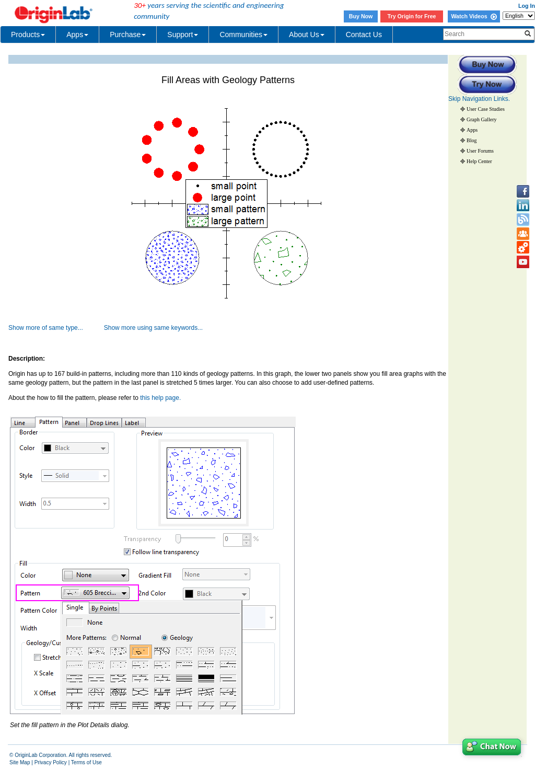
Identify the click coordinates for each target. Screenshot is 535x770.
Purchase (128, 34)
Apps (77, 34)
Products (28, 34)
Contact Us (364, 34)
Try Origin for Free (412, 16)
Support (182, 34)
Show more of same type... (45, 327)
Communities (243, 34)
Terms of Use (86, 762)
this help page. (160, 397)
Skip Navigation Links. (479, 98)
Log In (526, 6)
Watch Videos (473, 16)
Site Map (19, 762)
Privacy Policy (50, 762)
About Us (306, 34)
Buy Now (361, 16)
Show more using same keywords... (153, 327)
